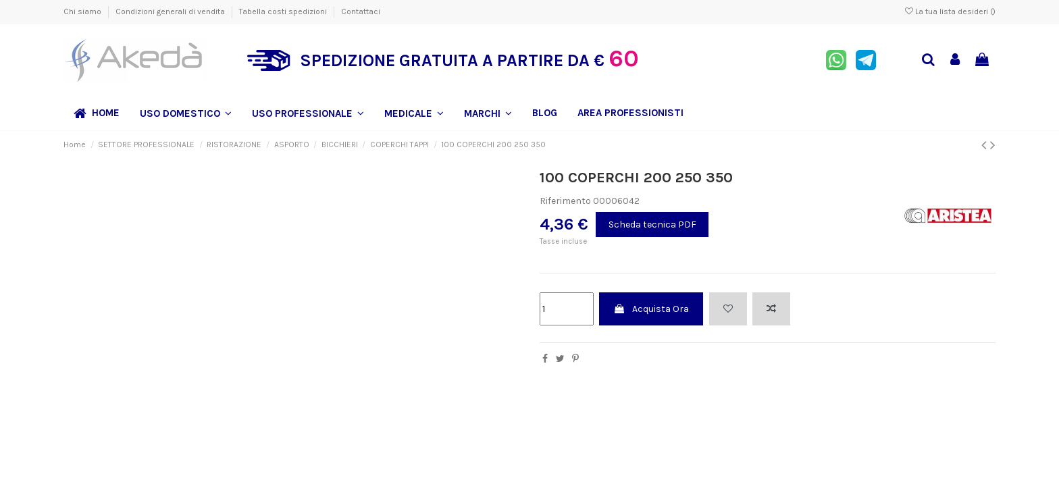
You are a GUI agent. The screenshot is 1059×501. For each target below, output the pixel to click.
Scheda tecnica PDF (652, 224)
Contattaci (360, 11)
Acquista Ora (651, 309)
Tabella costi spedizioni (284, 11)
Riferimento (565, 201)
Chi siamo (83, 11)
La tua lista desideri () (950, 11)
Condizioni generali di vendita (171, 11)
